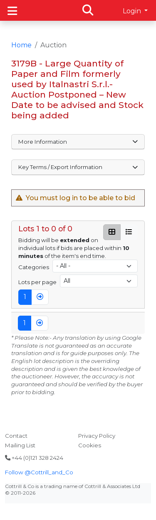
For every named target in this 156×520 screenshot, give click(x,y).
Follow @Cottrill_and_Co (39, 472)
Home (21, 45)
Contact (16, 435)
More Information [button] (78, 141)
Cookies (89, 445)
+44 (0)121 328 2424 (34, 457)
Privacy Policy (96, 435)
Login (133, 11)
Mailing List (20, 445)
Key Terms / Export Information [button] (78, 167)
